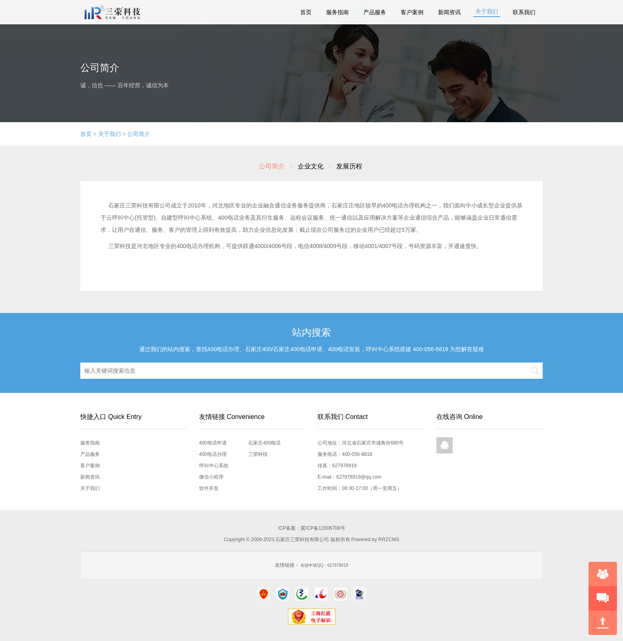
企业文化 (311, 166)
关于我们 (486, 11)
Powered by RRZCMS (374, 539)
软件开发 (209, 488)
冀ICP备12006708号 (323, 528)
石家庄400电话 (264, 443)
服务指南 (337, 12)
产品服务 (374, 12)
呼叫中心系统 (213, 465)
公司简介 (138, 134)
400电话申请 (213, 443)
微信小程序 (211, 477)
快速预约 (603, 598)
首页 (306, 12)
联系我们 (524, 12)
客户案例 (412, 12)
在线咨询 (603, 574)
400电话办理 (213, 454)
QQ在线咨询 (444, 445)
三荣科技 (258, 454)
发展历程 (349, 166)
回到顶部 (603, 623)
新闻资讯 (449, 12)
